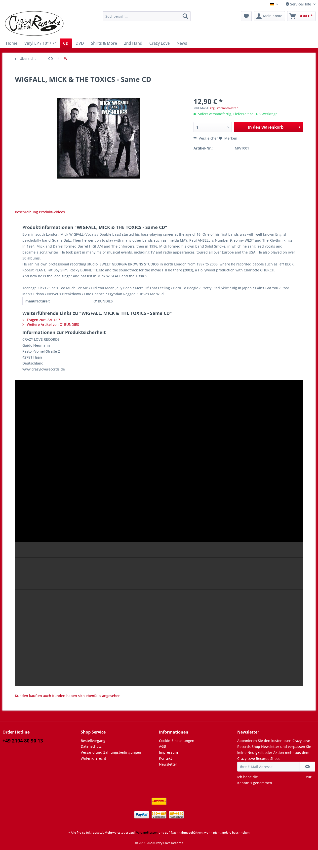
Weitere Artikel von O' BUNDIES (50, 324)
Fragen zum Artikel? (41, 319)
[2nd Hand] (133, 43)
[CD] (66, 43)
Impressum (168, 752)
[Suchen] (185, 16)
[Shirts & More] (103, 43)
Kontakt (165, 758)
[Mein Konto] (269, 16)
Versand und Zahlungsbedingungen (111, 752)
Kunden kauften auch (33, 695)
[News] (182, 43)
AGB (162, 746)
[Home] (11, 43)
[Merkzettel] (246, 16)
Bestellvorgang (93, 740)
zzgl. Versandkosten (224, 108)
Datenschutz (91, 746)
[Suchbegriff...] (147, 16)
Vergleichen (206, 138)
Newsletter (168, 764)
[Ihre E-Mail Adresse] (268, 767)
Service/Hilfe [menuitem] (299, 4)
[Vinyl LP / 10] (40, 43)
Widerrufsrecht (93, 758)
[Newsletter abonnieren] (307, 767)
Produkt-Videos (52, 212)
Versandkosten (147, 832)
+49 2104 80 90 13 (22, 741)
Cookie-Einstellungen (176, 740)
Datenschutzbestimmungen (282, 777)
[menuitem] (147, 18)
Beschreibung (26, 212)
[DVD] (79, 43)
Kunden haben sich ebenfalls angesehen (86, 695)
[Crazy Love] (159, 43)
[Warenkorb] (301, 16)
